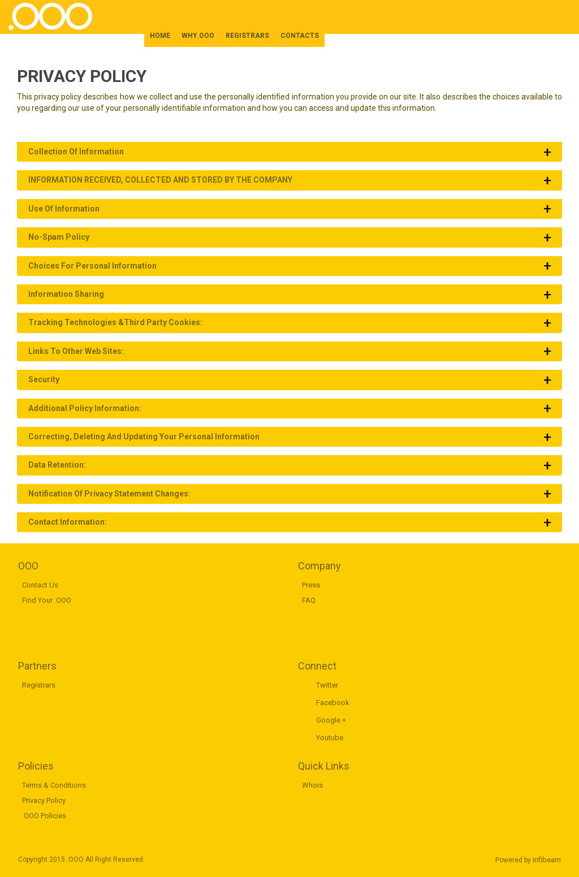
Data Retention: (57, 464)
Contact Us (40, 585)
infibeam (547, 860)
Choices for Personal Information (92, 265)
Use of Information (64, 208)
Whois (312, 785)
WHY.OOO (198, 36)
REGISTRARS (247, 36)
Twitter (327, 685)
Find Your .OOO (46, 600)
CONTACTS (299, 36)
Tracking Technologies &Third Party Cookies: (115, 322)
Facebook (332, 702)
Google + (331, 720)
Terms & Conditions (54, 785)
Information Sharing (66, 294)
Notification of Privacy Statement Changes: (109, 493)
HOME (160, 36)
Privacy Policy (44, 800)
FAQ (309, 600)
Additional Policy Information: (84, 408)
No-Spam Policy (58, 236)
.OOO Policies (44, 815)
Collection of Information (76, 151)
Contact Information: (67, 521)
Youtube (329, 737)
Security (43, 379)
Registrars (38, 685)
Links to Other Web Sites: (76, 351)
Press (311, 585)
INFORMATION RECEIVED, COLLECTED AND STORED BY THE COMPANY (160, 179)
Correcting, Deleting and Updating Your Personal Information (144, 436)
